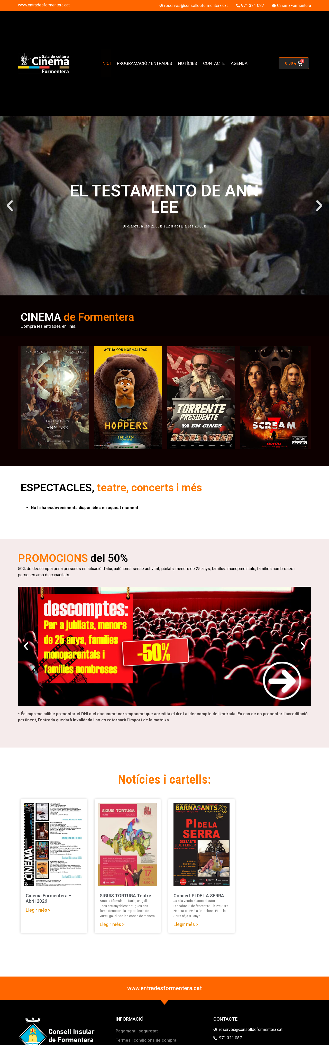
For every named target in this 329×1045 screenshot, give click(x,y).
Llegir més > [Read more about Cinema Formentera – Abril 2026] (38, 910)
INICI (106, 63)
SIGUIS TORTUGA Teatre (125, 895)
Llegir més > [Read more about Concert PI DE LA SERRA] (185, 924)
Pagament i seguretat (137, 1031)
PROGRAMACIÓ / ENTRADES (144, 63)
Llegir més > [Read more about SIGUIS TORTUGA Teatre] (112, 924)
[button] (10, 205)
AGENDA (239, 63)
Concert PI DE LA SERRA (198, 895)
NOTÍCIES (187, 63)
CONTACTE (214, 63)
